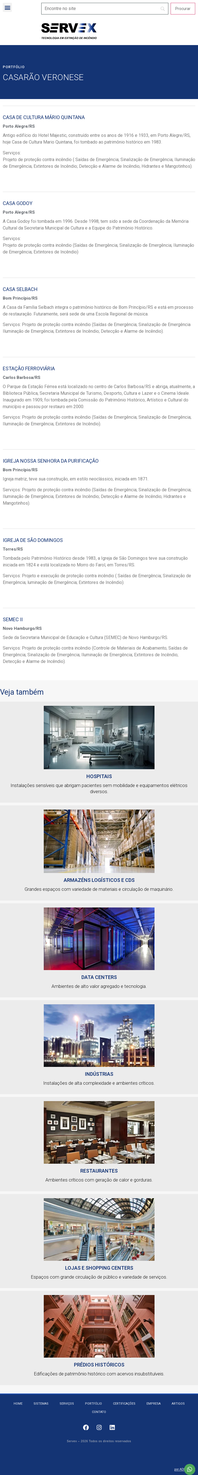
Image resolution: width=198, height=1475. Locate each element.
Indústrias (99, 1074)
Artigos (178, 1403)
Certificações (124, 1403)
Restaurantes (99, 1171)
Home (18, 1403)
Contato (99, 1412)
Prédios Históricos (99, 1365)
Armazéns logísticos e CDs (99, 880)
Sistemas (41, 1403)
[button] (7, 7)
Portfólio (14, 67)
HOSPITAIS (99, 776)
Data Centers (99, 977)
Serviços (67, 1403)
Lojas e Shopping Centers (99, 1268)
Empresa (153, 1403)
